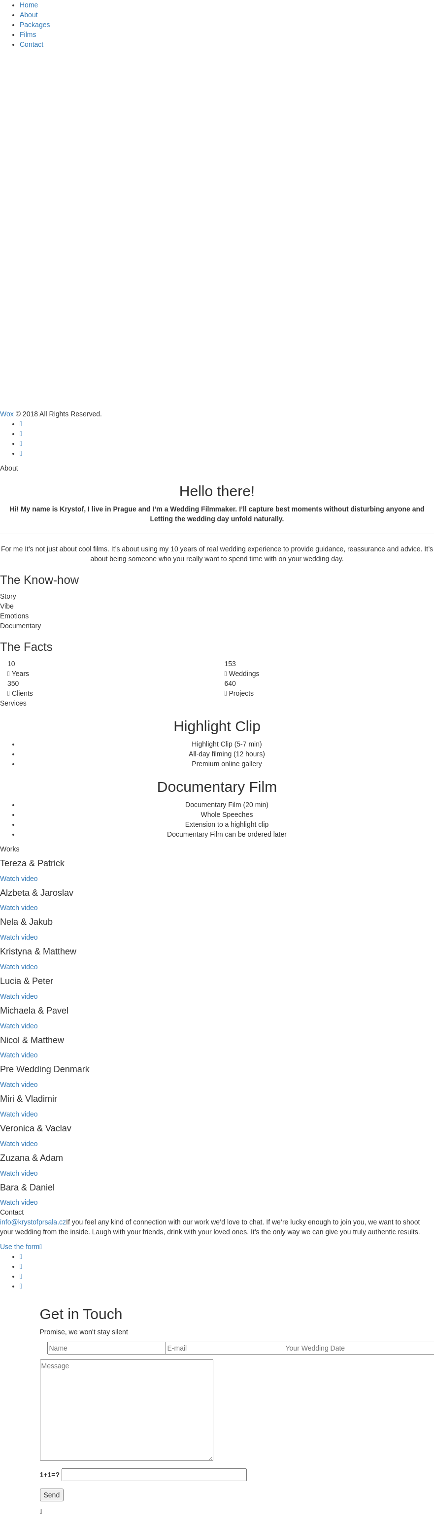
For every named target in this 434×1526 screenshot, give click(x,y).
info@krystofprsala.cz (33, 1222)
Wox (7, 414)
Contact (31, 44)
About (29, 15)
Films (28, 34)
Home (29, 5)
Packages (35, 25)
